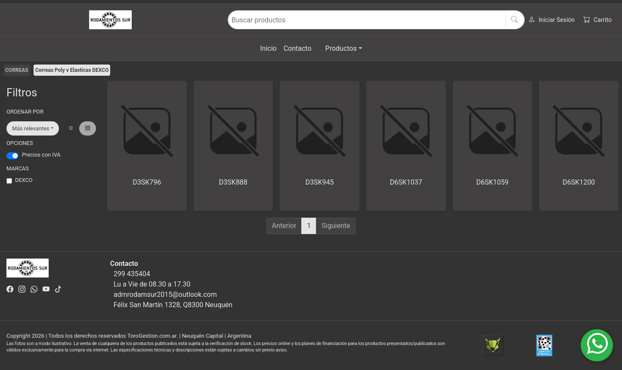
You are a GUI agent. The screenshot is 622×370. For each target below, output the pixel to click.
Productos (341, 48)
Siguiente (336, 226)
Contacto (298, 48)
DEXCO (24, 180)
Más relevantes (30, 128)
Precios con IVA (41, 154)
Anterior (284, 226)
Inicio (268, 48)
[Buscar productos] (376, 19)
